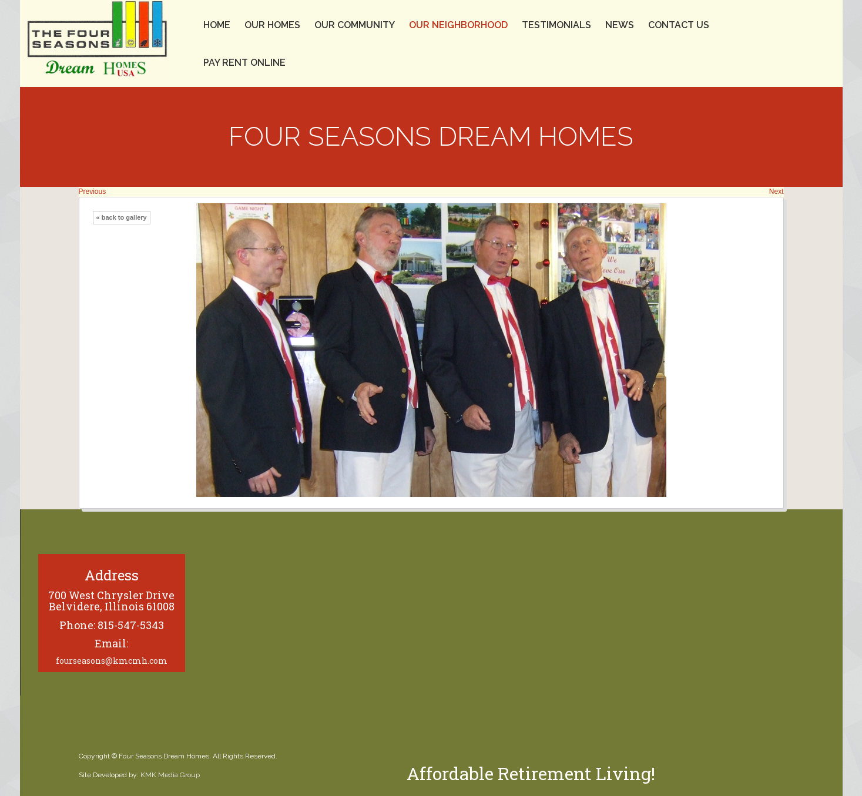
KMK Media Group (170, 775)
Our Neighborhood (458, 25)
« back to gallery (121, 217)
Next (776, 191)
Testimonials (556, 25)
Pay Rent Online (244, 62)
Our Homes (272, 25)
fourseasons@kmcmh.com (111, 660)
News (619, 25)
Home (216, 25)
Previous (92, 191)
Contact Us (678, 25)
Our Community (354, 25)
